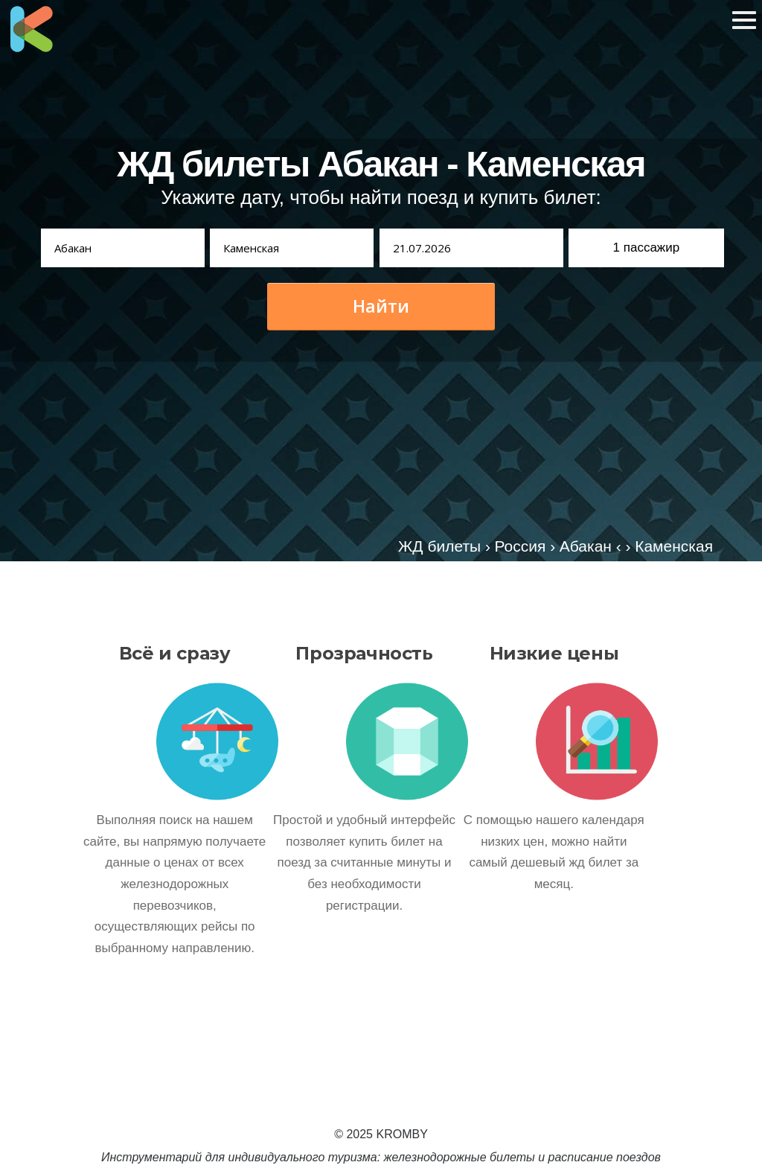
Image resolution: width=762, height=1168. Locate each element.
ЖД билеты (439, 546)
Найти (381, 306)
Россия (520, 546)
